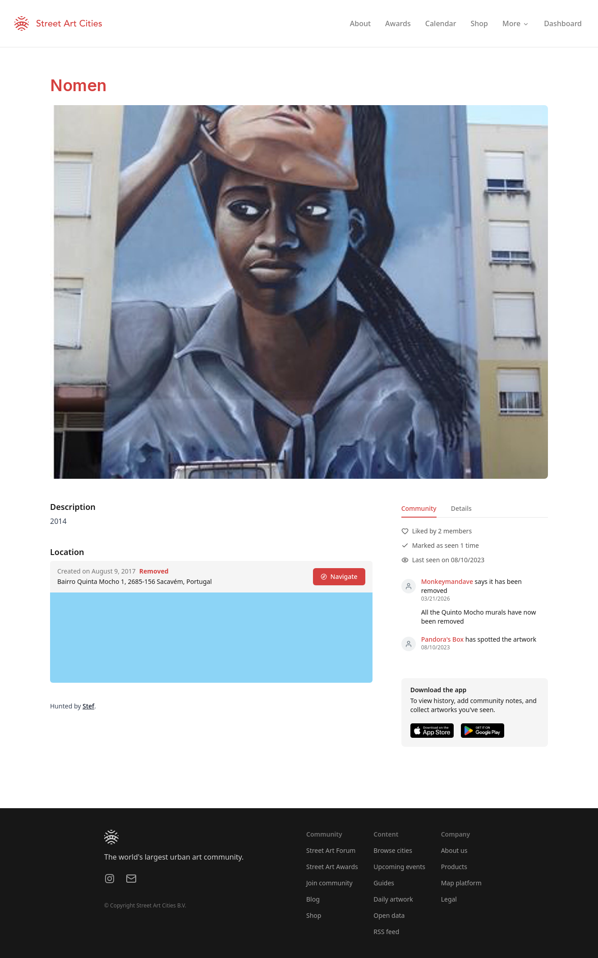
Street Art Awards (332, 866)
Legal (449, 899)
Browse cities (392, 850)
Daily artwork (393, 899)
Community (419, 508)
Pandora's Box (442, 639)
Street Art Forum (330, 850)
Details (461, 508)
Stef (88, 706)
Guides (383, 883)
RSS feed (386, 931)
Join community (329, 883)
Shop (313, 915)
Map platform (461, 883)
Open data (389, 915)
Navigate (339, 576)
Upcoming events (399, 866)
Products (454, 866)
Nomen (78, 85)
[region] (211, 637)
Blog (313, 899)
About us (454, 850)
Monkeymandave (447, 581)
